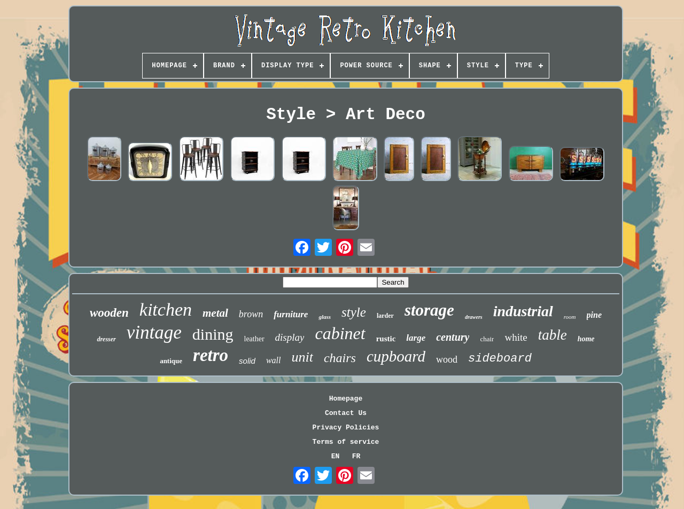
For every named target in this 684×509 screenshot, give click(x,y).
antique (171, 361)
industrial (523, 311)
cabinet (340, 333)
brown (251, 314)
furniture (291, 314)
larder (385, 315)
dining (213, 334)
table (552, 335)
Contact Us (346, 413)
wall (273, 360)
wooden (109, 312)
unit (302, 357)
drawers (474, 317)
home (586, 339)
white (515, 337)
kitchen (165, 309)
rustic (386, 338)
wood (446, 359)
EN (335, 456)
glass (324, 317)
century (452, 337)
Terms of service (346, 442)
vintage (154, 332)
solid (247, 360)
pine (594, 314)
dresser (106, 339)
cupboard (396, 356)
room (570, 317)
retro (210, 355)
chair (487, 339)
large (415, 338)
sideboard (500, 358)
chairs (340, 358)
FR (356, 456)
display (290, 337)
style (353, 312)
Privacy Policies (346, 428)
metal (215, 313)
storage (429, 310)
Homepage (345, 399)
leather (254, 339)
